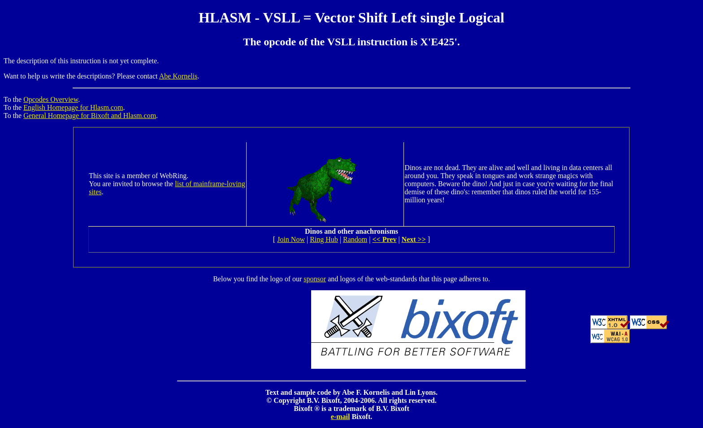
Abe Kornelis (178, 76)
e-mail (340, 416)
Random (355, 239)
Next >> (414, 239)
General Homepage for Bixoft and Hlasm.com (89, 115)
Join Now (291, 239)
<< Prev (384, 239)
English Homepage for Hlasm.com (73, 107)
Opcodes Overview (50, 99)
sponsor (315, 279)
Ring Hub (324, 239)
